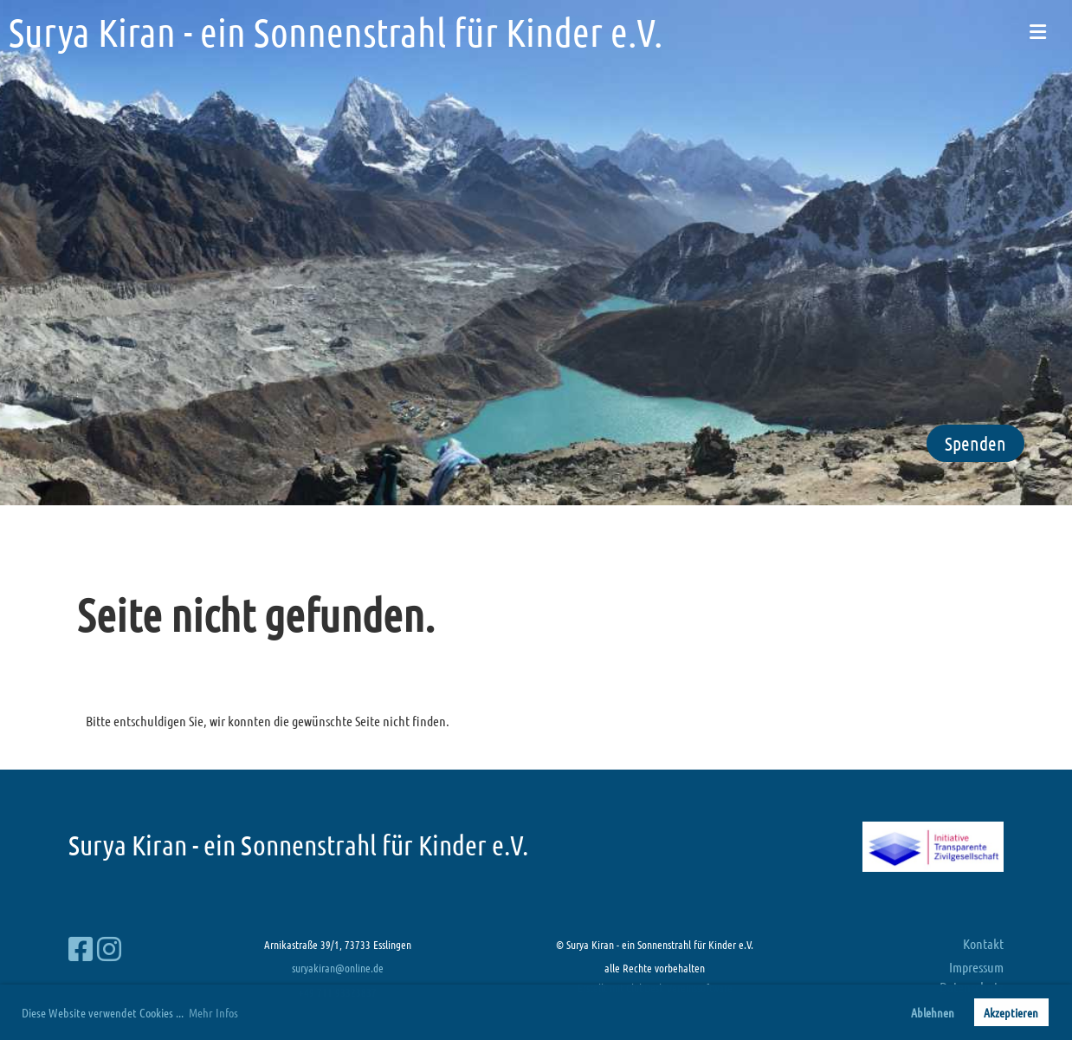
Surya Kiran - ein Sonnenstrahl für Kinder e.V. (335, 32)
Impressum (976, 967)
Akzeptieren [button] (1011, 1012)
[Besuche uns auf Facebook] (80, 948)
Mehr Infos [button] (213, 1012)
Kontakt (983, 943)
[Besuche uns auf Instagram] (109, 948)
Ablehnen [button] (932, 1012)
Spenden (975, 443)
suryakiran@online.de (338, 967)
